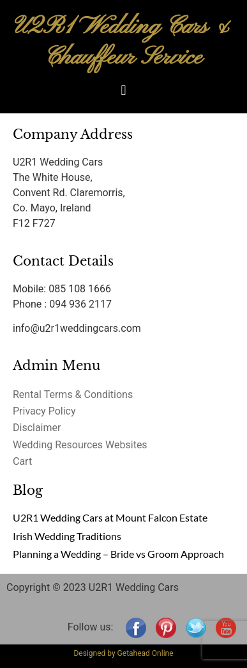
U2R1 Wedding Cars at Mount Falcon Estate (110, 517)
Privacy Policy (44, 411)
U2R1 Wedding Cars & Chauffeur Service (124, 42)
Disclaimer (37, 428)
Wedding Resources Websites (80, 445)
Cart (22, 461)
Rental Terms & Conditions (73, 394)
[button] (123, 90)
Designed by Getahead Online (123, 653)
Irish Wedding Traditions (67, 536)
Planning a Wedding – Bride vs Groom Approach (118, 554)
